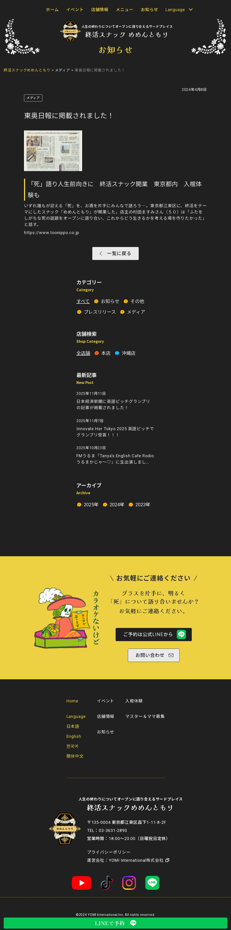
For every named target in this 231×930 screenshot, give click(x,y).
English (73, 740)
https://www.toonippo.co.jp (51, 232)
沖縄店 (128, 355)
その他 (137, 303)
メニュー (124, 9)
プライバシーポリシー (109, 856)
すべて (83, 303)
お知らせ (149, 9)
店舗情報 (100, 9)
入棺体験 (134, 704)
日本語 (73, 730)
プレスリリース (100, 313)
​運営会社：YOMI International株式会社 (125, 864)
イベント (75, 9)
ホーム (52, 9)
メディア (33, 98)
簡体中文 (75, 760)
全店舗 (83, 355)
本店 (106, 355)
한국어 (72, 750)
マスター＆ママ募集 (145, 720)
